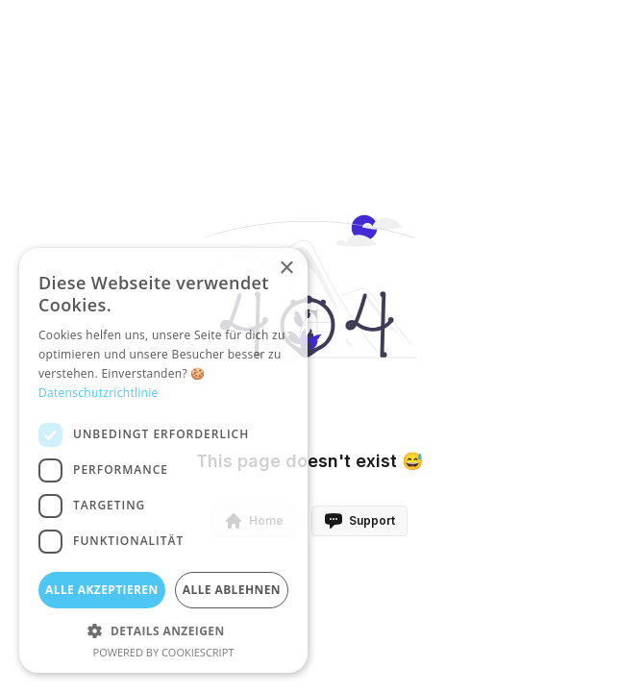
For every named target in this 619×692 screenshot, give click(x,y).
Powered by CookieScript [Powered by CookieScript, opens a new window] (164, 652)
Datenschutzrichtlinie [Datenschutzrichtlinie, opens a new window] (98, 392)
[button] (163, 630)
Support (359, 521)
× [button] (286, 268)
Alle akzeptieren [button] (102, 589)
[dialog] (163, 460)
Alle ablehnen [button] (232, 589)
